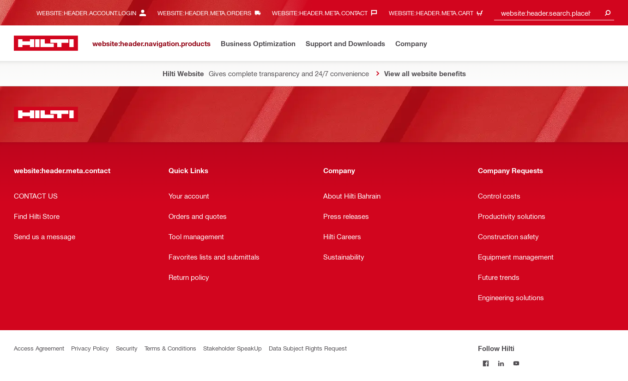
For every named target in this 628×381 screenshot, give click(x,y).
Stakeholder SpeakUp (232, 348)
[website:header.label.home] (46, 43)
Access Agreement (39, 348)
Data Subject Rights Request (308, 348)
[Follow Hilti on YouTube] (516, 363)
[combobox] (554, 12)
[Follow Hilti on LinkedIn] (500, 363)
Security (127, 348)
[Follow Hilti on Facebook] (485, 363)
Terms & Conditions (170, 348)
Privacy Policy (90, 348)
